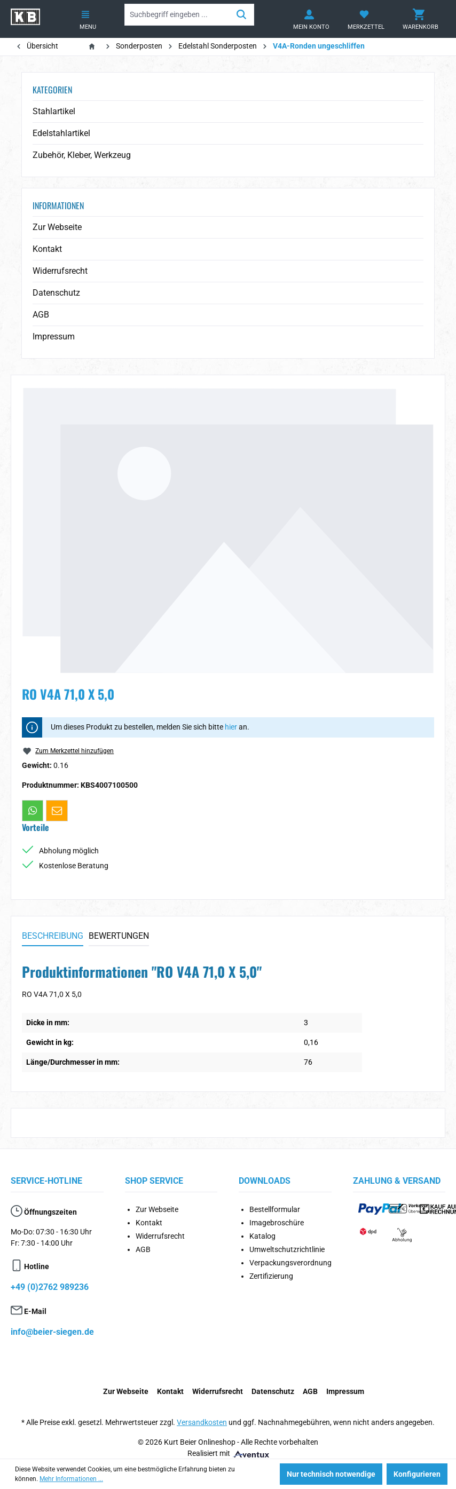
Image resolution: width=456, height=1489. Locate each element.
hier (231, 727)
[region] (228, 530)
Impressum (54, 336)
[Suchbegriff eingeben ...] (177, 15)
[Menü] (85, 19)
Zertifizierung (271, 1276)
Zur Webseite (57, 227)
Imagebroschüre (276, 1222)
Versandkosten (202, 1422)
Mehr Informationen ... (71, 1479)
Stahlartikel (54, 111)
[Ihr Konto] (309, 19)
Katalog (262, 1236)
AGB (41, 315)
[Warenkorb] (418, 19)
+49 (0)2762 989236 (50, 1287)
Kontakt (47, 249)
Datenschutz (56, 293)
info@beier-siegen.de (52, 1332)
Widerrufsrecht (60, 271)
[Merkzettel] (363, 19)
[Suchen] (241, 15)
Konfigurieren (417, 1474)
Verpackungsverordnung (290, 1262)
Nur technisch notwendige (331, 1474)
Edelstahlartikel (61, 133)
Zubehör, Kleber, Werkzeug (82, 155)
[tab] (52, 936)
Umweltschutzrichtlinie (287, 1249)
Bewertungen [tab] (119, 936)
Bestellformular (274, 1209)
